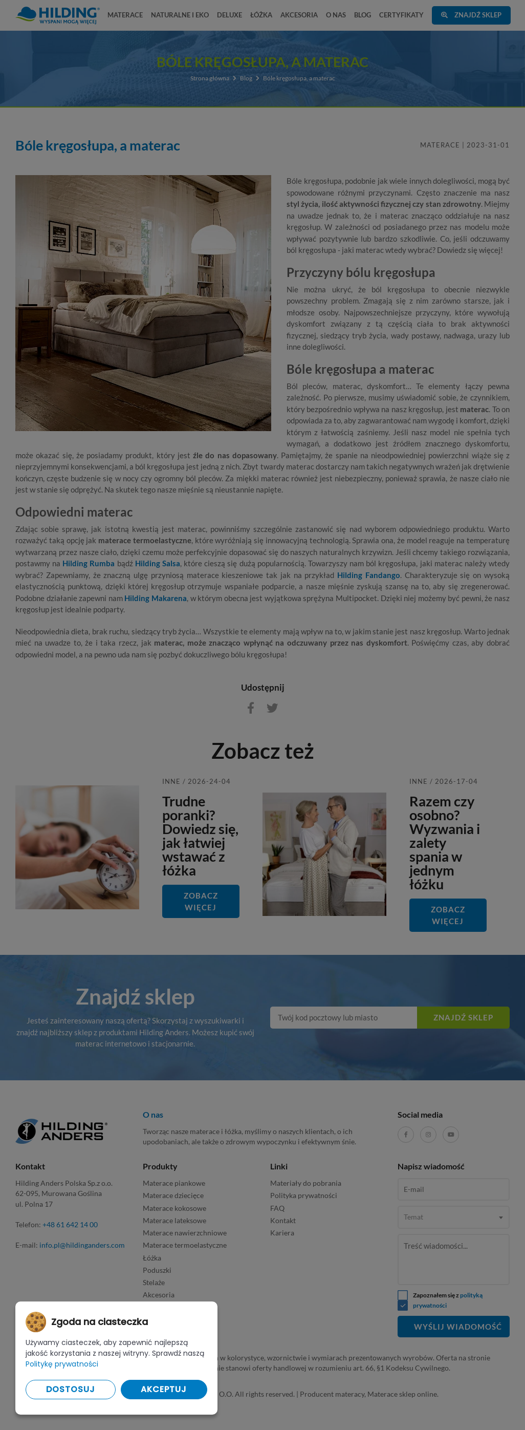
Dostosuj (70, 1389)
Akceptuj (164, 1389)
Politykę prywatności (62, 1364)
